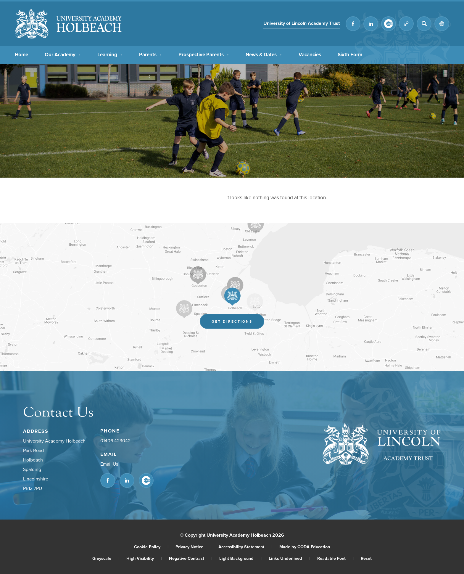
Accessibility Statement (245, 547)
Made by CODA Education (304, 547)
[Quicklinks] (406, 23)
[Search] (424, 23)
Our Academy (63, 53)
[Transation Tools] (441, 23)
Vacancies (310, 53)
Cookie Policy (151, 547)
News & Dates (264, 53)
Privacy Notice (193, 547)
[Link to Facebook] (353, 23)
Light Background (240, 558)
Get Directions (232, 321)
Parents (150, 53)
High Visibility (144, 558)
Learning (110, 53)
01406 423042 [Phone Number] (115, 440)
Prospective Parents (203, 53)
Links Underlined (289, 558)
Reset (366, 558)
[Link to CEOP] (388, 23)
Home (21, 53)
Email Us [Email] (109, 464)
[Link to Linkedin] (370, 23)
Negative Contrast (190, 558)
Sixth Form (350, 53)
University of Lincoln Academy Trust (301, 23)
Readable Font (335, 558)
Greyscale (105, 558)
